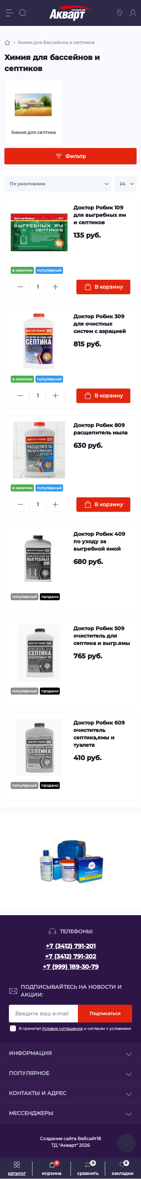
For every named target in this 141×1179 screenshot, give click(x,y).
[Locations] (119, 13)
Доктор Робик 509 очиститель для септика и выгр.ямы (101, 635)
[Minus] (20, 287)
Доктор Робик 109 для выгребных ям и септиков (99, 215)
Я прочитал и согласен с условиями (75, 1028)
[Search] (23, 13)
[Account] (133, 13)
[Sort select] (57, 184)
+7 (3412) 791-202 (70, 956)
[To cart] (103, 287)
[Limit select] (125, 184)
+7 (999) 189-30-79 (71, 966)
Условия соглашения (62, 1028)
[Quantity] (37, 287)
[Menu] (9, 13)
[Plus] (55, 287)
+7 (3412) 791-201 (71, 946)
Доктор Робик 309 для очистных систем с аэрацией (99, 324)
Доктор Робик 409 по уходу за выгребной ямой (99, 541)
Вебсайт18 (89, 1138)
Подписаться (105, 1013)
